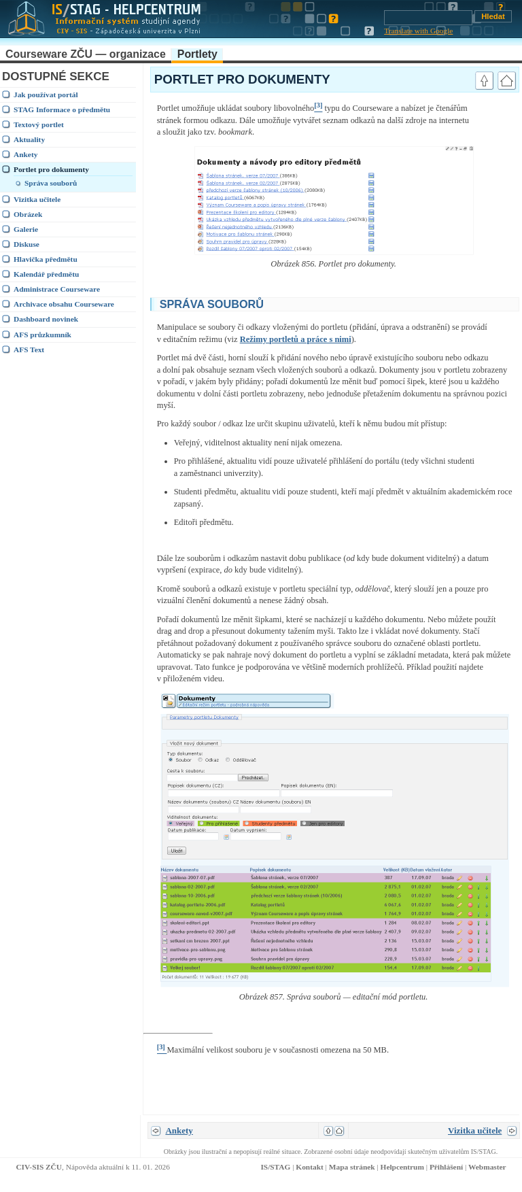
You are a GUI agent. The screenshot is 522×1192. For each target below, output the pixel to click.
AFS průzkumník (42, 334)
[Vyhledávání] (428, 17)
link (499, 302)
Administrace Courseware (57, 289)
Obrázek (28, 214)
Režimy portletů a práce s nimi (295, 339)
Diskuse (26, 244)
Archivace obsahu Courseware (64, 304)
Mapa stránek (352, 1167)
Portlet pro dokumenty (51, 169)
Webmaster (487, 1167)
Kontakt (309, 1167)
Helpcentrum (402, 1167)
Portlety (197, 54)
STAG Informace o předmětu (62, 109)
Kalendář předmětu (46, 274)
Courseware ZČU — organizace (85, 54)
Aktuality (29, 139)
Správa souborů (50, 183)
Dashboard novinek (46, 319)
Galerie (26, 229)
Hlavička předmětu (45, 259)
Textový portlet (39, 124)
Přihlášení (446, 1167)
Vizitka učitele (37, 199)
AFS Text (29, 349)
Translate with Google (418, 31)
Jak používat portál (46, 94)
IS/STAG (275, 1167)
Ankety (25, 154)
